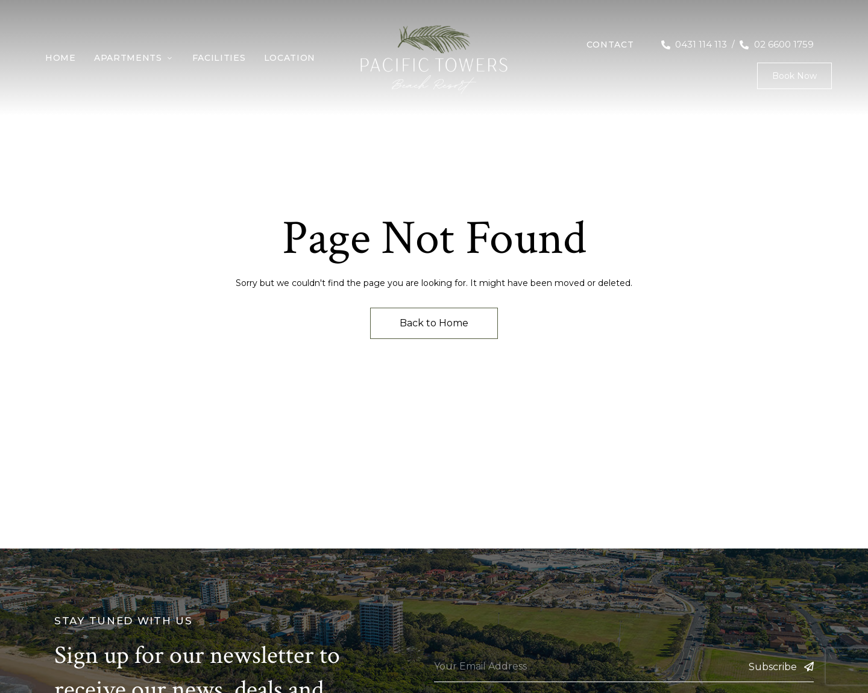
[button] (794, 76)
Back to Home (434, 323)
